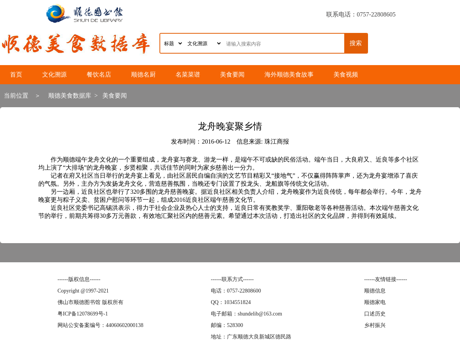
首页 (16, 74)
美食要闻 (232, 74)
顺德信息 (375, 291)
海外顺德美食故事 (289, 74)
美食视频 (346, 74)
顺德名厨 (143, 74)
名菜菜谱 (188, 74)
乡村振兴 (375, 325)
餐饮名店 (99, 74)
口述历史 (375, 314)
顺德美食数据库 (69, 95)
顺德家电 (375, 302)
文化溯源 (54, 74)
